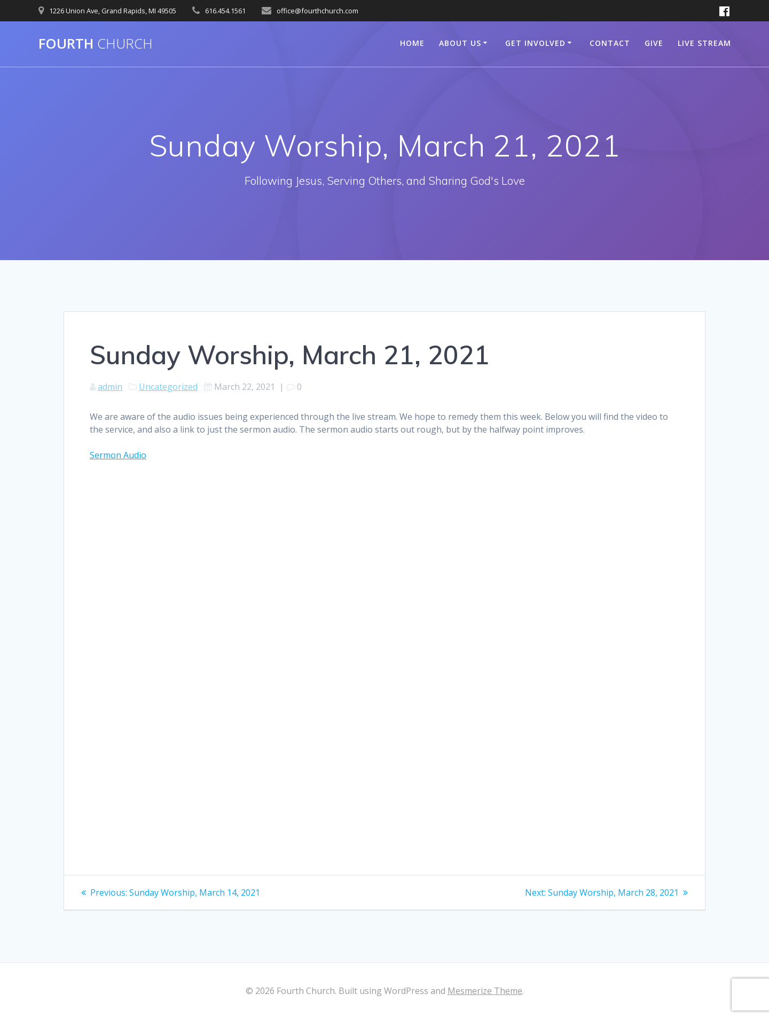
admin (110, 387)
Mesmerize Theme (485, 991)
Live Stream (704, 43)
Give (654, 43)
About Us (460, 43)
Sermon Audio (118, 455)
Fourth (95, 44)
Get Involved (535, 43)
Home (412, 43)
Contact (610, 43)
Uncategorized (168, 387)
